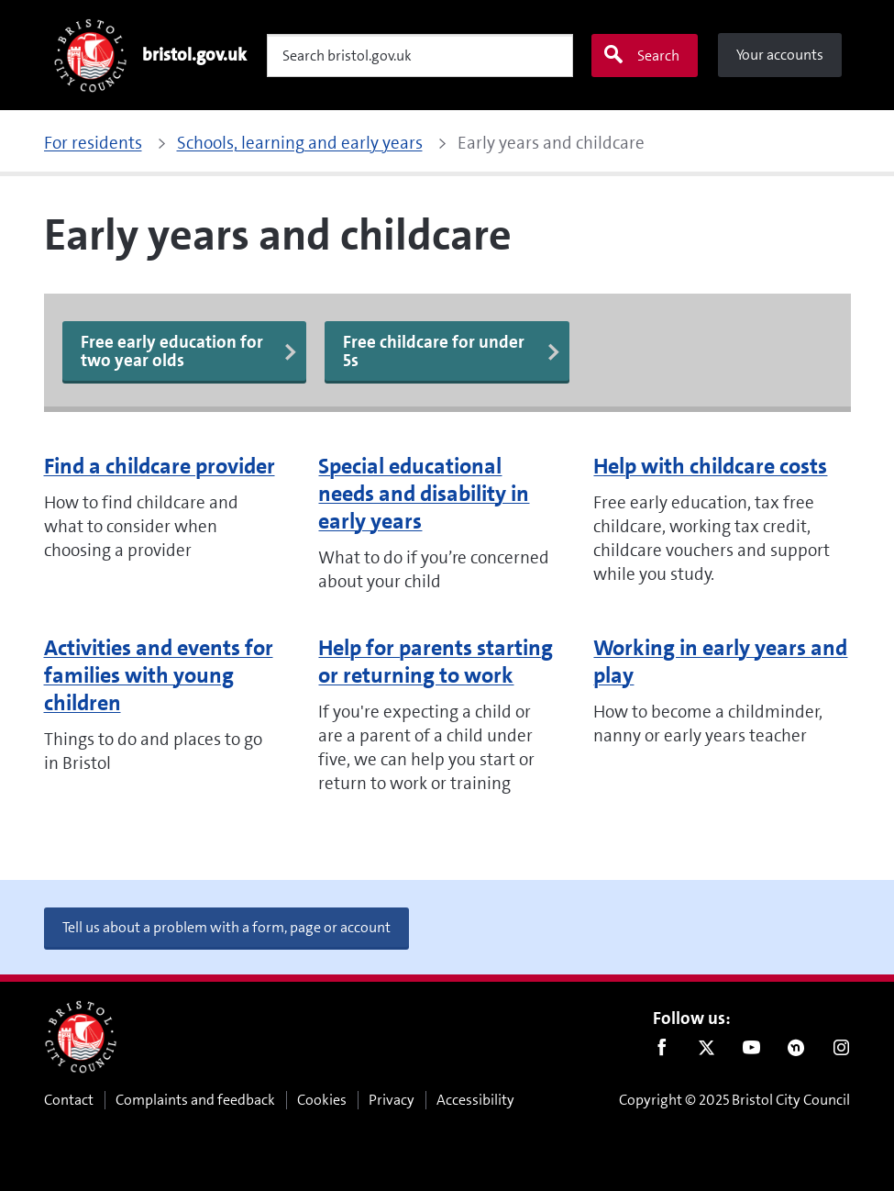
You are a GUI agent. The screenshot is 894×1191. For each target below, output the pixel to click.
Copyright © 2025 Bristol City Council (734, 1099)
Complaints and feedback (195, 1099)
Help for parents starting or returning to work (435, 661)
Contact (69, 1099)
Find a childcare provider (159, 466)
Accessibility (475, 1099)
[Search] (420, 55)
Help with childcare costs (710, 466)
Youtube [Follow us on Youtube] (751, 1051)
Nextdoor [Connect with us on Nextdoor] (796, 1051)
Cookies (322, 1099)
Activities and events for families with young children (158, 675)
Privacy (391, 1099)
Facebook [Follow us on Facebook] (661, 1051)
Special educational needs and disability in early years (423, 493)
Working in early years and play (720, 661)
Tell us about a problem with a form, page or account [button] (226, 927)
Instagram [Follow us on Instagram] (841, 1051)
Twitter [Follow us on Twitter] (706, 1051)
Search (640, 55)
